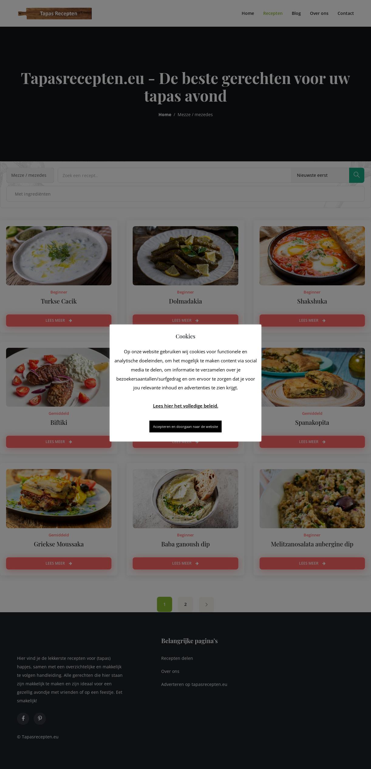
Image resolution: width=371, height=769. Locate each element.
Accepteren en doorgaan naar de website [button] (185, 426)
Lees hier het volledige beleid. (185, 406)
